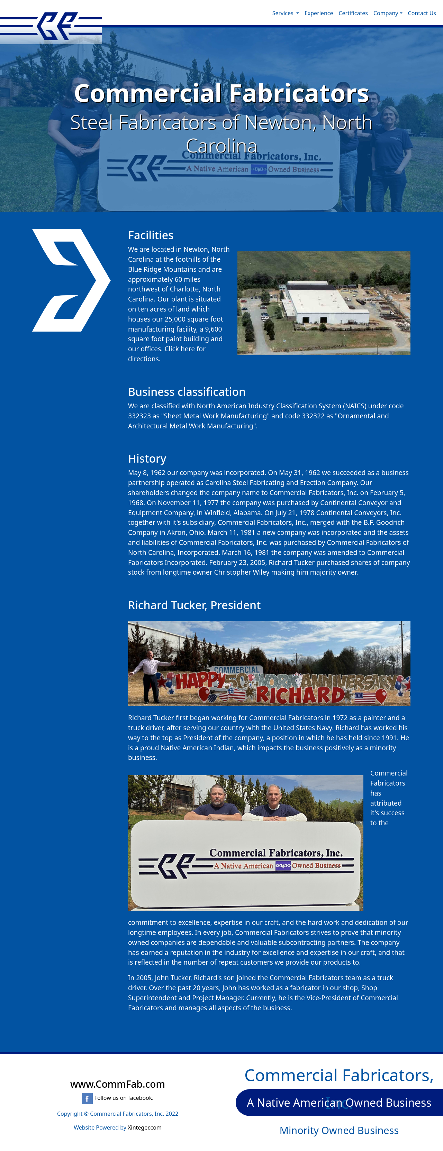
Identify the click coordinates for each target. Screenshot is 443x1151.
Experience (319, 13)
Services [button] (283, 13)
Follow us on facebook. (117, 1098)
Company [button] (385, 13)
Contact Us (422, 13)
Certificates (353, 13)
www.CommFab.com (117, 1083)
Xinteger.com (145, 1127)
